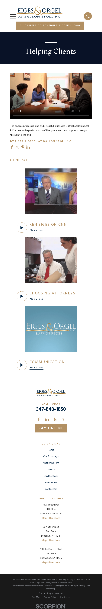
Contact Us (51, 489)
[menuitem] (36, 597)
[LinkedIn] (47, 419)
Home (51, 450)
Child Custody (51, 476)
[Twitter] (63, 419)
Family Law (51, 483)
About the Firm (51, 463)
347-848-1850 (51, 409)
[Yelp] (55, 419)
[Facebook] (39, 419)
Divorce (51, 470)
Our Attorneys (51, 456)
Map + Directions (51, 518)
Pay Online (51, 428)
